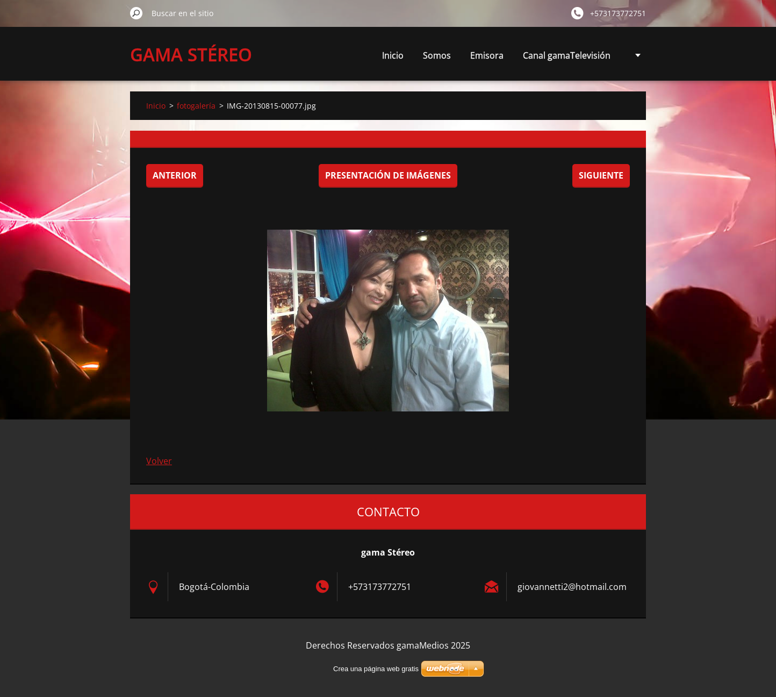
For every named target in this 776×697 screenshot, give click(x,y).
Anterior (175, 175)
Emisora (487, 55)
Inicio (393, 55)
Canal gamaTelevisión (566, 55)
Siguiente (601, 175)
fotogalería (196, 106)
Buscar (136, 13)
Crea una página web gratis (376, 669)
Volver (159, 461)
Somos (437, 55)
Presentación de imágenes (388, 175)
